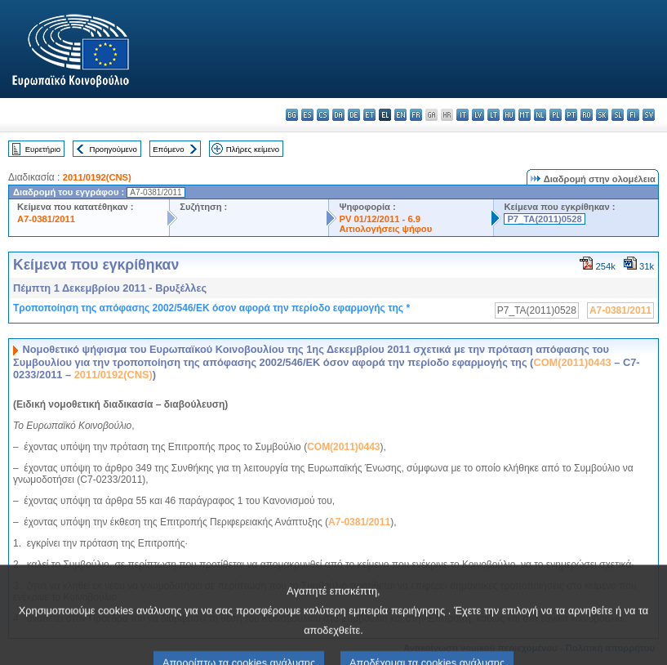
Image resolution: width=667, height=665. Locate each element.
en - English (400, 115)
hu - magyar (509, 115)
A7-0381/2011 (46, 219)
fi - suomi (633, 115)
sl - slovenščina (617, 115)
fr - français (416, 115)
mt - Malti (524, 115)
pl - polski (555, 115)
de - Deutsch (354, 115)
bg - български (292, 115)
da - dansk (338, 115)
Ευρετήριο (42, 149)
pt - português (571, 115)
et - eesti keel (369, 115)
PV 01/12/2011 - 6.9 (379, 219)
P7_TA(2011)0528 (544, 219)
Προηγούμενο (112, 149)
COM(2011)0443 (572, 362)
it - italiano (462, 115)
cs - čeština (323, 115)
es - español (307, 115)
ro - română (586, 115)
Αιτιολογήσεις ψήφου (385, 229)
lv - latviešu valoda (478, 115)
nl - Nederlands (540, 115)
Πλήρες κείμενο (252, 149)
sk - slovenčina (602, 115)
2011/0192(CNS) (97, 177)
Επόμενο (168, 149)
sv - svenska (649, 115)
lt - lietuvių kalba (493, 115)
